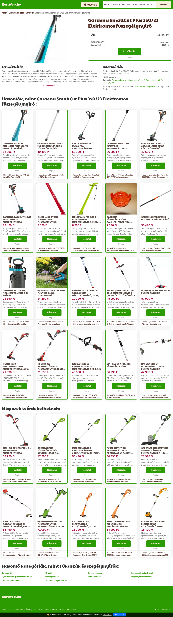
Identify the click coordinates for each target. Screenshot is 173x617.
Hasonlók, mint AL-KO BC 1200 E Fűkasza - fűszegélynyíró (154, 323)
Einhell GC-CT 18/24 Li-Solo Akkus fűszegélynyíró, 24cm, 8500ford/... (85, 294)
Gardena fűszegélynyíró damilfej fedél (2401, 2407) (119, 220)
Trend (62, 609)
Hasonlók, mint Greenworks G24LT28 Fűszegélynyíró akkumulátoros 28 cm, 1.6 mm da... (51, 555)
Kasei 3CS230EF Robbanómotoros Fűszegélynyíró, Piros (16, 524)
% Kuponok (71, 609)
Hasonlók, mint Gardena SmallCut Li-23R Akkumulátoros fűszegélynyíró (51, 177)
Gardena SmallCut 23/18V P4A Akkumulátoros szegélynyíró (83, 147)
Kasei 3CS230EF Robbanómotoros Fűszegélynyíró (152, 366)
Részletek (17, 165)
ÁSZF (28, 609)
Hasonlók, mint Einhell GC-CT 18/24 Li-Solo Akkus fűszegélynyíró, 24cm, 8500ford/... (86, 324)
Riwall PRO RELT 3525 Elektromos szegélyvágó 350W (118, 524)
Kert (126, 80)
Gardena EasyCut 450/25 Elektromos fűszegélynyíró (17, 219)
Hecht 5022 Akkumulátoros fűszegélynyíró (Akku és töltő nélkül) (50, 367)
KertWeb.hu (11, 4)
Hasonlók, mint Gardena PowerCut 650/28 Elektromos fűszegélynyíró (155, 176)
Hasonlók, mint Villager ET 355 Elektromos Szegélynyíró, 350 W (85, 554)
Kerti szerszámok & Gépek (140, 80)
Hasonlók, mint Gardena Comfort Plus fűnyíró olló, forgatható (50, 323)
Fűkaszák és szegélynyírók (146, 86)
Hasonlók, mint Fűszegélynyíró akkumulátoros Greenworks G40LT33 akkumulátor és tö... (119, 481)
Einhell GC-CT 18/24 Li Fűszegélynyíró (119, 365)
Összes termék (51, 609)
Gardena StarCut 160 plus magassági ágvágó (155, 218)
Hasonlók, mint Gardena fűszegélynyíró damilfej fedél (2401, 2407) (120, 250)
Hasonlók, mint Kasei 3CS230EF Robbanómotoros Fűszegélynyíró (155, 396)
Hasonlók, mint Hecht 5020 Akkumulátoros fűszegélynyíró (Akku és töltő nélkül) (15, 397)
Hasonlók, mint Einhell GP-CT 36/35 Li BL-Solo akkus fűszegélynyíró (17, 480)
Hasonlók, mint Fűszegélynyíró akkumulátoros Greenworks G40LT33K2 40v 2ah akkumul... (84, 481)
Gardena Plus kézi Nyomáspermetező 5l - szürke (16, 293)
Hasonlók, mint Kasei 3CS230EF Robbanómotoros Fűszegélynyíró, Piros (16, 555)
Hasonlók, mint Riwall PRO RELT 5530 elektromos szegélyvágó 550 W (155, 555)
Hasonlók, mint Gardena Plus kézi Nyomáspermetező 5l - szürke (16, 323)
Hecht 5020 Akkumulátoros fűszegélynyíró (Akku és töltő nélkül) (16, 367)
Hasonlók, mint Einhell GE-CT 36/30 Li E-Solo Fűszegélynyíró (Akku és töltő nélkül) (120, 324)
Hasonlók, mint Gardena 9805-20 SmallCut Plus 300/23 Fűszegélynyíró (16, 177)
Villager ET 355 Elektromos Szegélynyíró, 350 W (84, 524)
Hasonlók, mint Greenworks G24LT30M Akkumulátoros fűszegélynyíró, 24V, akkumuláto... (155, 481)
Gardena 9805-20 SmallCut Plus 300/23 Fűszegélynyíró (15, 146)
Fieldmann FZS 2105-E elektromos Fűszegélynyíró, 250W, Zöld (85, 220)
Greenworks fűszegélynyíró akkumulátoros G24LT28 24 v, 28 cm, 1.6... (50, 451)
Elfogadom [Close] (119, 614)
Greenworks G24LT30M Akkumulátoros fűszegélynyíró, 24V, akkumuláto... (154, 451)
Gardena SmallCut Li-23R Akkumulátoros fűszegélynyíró (50, 146)
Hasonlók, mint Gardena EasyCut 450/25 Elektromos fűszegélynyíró (16, 249)
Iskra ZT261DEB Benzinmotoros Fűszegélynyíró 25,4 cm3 (86, 366)
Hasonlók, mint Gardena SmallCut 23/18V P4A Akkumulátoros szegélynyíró (86, 177)
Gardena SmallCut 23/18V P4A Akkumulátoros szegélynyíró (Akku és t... (120, 148)
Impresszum (18, 609)
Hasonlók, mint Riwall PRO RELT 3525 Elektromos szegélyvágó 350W (119, 555)
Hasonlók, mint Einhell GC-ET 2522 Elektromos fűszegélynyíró (51, 249)
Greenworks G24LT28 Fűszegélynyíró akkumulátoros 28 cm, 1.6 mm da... (51, 525)
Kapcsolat (6, 609)
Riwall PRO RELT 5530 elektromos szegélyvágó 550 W (153, 524)
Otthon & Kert (118, 80)
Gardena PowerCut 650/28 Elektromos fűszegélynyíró (153, 146)
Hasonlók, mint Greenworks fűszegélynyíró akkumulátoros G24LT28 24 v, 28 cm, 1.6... (49, 481)
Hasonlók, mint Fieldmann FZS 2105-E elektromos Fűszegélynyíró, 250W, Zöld (86, 250)
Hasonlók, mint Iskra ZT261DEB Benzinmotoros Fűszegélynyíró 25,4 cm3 (86, 397)
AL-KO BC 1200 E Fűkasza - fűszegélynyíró (155, 291)
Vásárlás (130, 51)
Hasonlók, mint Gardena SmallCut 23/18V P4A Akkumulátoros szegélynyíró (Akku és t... (120, 177)
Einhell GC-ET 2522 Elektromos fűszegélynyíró (47, 219)
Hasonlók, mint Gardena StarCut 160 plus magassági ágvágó (156, 249)
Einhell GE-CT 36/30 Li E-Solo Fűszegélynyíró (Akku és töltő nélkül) (121, 293)
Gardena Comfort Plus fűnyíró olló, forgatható (51, 293)
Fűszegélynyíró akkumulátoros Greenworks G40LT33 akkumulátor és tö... (119, 451)
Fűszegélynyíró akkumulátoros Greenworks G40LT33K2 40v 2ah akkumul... (86, 451)
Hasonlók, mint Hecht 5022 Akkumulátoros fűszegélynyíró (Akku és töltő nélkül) (49, 397)
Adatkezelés (38, 609)
